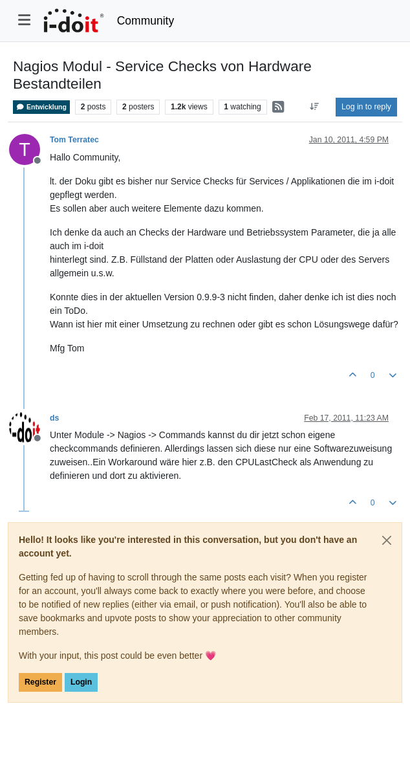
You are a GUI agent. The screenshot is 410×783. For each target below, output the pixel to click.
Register (40, 682)
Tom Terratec (74, 139)
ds (54, 418)
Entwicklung (41, 107)
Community (146, 20)
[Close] (387, 540)
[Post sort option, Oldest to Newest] (314, 107)
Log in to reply (366, 106)
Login (81, 682)
